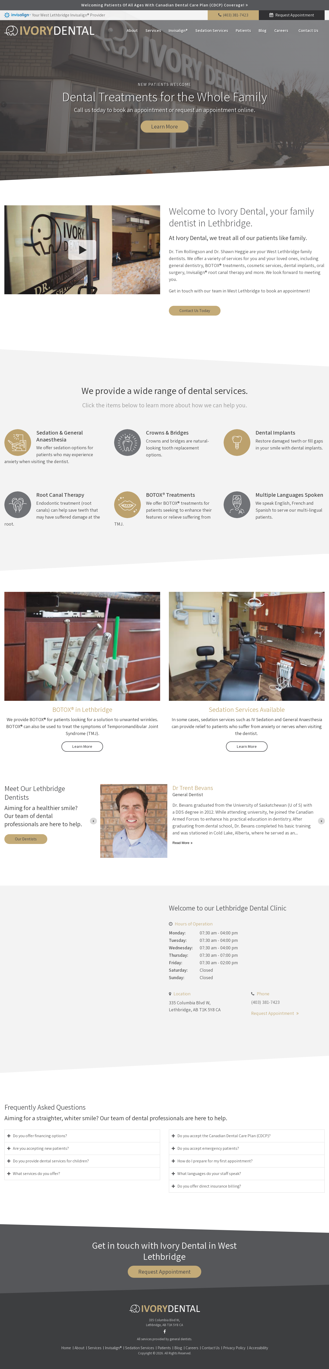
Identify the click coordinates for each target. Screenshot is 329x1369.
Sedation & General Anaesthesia (59, 436)
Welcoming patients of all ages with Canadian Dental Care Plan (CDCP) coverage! (162, 5)
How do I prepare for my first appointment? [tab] (215, 1161)
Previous (4, 105)
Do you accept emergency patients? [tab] (208, 1148)
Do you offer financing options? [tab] (40, 1135)
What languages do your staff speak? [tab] (209, 1173)
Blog (263, 30)
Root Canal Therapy (60, 494)
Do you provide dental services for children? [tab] (51, 1161)
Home (66, 1347)
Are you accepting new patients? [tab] (41, 1148)
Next (325, 105)
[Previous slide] (93, 820)
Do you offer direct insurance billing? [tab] (209, 1186)
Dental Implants (275, 432)
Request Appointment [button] (294, 15)
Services (153, 30)
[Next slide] (321, 820)
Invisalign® (178, 30)
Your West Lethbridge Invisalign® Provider (54, 15)
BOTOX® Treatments (170, 494)
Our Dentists (26, 839)
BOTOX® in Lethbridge (82, 709)
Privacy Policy (234, 1347)
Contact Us (308, 30)
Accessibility (258, 1347)
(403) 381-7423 (235, 15)
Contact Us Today (194, 310)
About (132, 30)
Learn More (164, 126)
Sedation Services (211, 30)
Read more (180, 843)
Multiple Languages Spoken (289, 494)
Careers (281, 30)
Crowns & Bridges (167, 432)
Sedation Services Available (247, 709)
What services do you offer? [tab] (36, 1173)
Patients (243, 30)
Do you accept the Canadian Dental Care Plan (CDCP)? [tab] (224, 1135)
